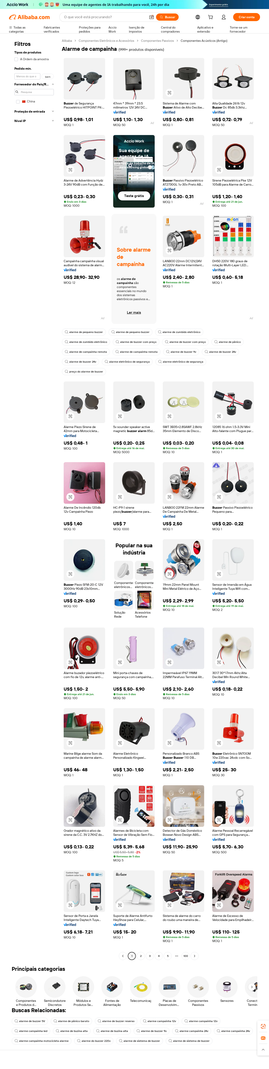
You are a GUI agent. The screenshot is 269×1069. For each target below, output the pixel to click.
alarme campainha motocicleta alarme (42, 1041)
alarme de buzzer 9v (181, 352)
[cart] (211, 18)
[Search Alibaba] (104, 17)
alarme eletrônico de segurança (127, 362)
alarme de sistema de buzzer (139, 1041)
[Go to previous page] (123, 956)
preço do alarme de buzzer (84, 371)
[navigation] (34, 499)
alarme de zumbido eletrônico (179, 332)
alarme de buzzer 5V (30, 1021)
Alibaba (67, 40)
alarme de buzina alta (72, 1031)
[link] (263, 1026)
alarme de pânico (227, 342)
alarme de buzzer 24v (220, 352)
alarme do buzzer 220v (94, 1041)
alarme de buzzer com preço (136, 342)
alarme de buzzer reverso (116, 1021)
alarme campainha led (31, 1031)
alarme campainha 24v (191, 1031)
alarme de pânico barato (71, 1021)
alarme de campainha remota (86, 352)
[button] (151, 17)
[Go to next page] (195, 956)
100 (185, 956)
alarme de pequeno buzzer (84, 332)
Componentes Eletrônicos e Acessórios (106, 40)
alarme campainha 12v (159, 1021)
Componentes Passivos (157, 40)
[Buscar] (167, 17)
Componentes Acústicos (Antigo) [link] (204, 40)
